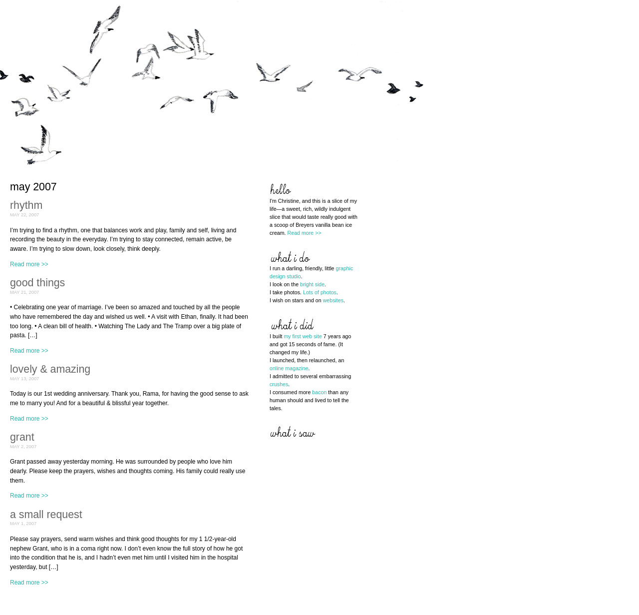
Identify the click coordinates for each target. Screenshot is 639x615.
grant (22, 437)
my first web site (302, 336)
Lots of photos (319, 292)
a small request (46, 515)
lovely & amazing (50, 369)
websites (333, 300)
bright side (312, 284)
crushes (279, 384)
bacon (319, 392)
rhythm (26, 205)
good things (37, 283)
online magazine (289, 368)
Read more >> (29, 264)
